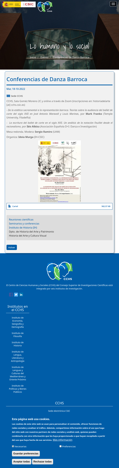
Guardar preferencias (25, 454)
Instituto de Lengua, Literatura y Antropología (17, 356)
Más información (62, 440)
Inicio (33, 57)
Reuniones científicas (21, 219)
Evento (44, 57)
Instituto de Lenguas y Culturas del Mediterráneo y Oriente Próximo (17, 373)
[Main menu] (113, 3)
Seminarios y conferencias (24, 223)
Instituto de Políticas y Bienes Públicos (17, 388)
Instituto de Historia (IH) (23, 227)
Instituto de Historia (18, 344)
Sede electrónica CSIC (59, 410)
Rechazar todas (42, 462)
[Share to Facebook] (11, 295)
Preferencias (69, 447)
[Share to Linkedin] (21, 295)
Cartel (15, 206)
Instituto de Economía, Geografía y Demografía (18, 322)
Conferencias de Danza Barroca (71, 57)
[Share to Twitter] (16, 295)
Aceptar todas (21, 462)
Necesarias (20, 447)
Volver (11, 247)
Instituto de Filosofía (18, 335)
